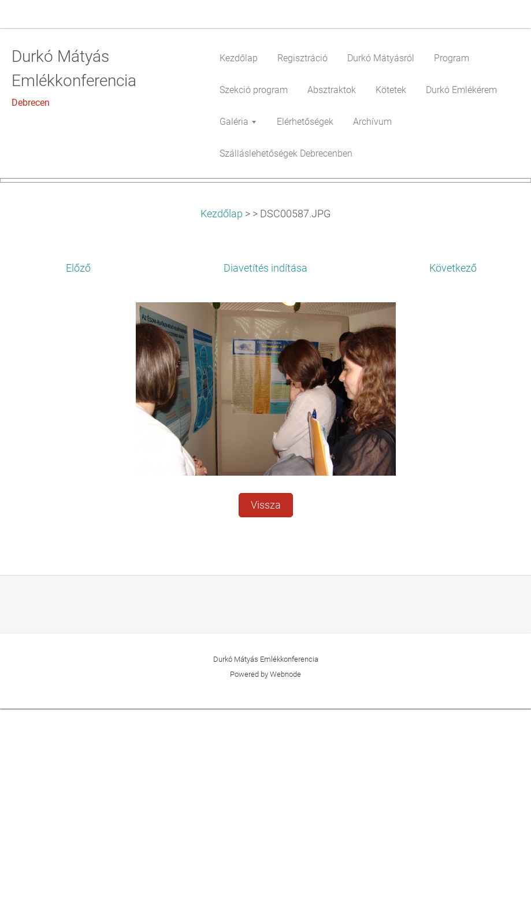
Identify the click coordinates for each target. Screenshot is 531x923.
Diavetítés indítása (265, 482)
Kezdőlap (221, 427)
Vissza (266, 719)
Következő (453, 482)
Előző (78, 482)
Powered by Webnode (265, 888)
